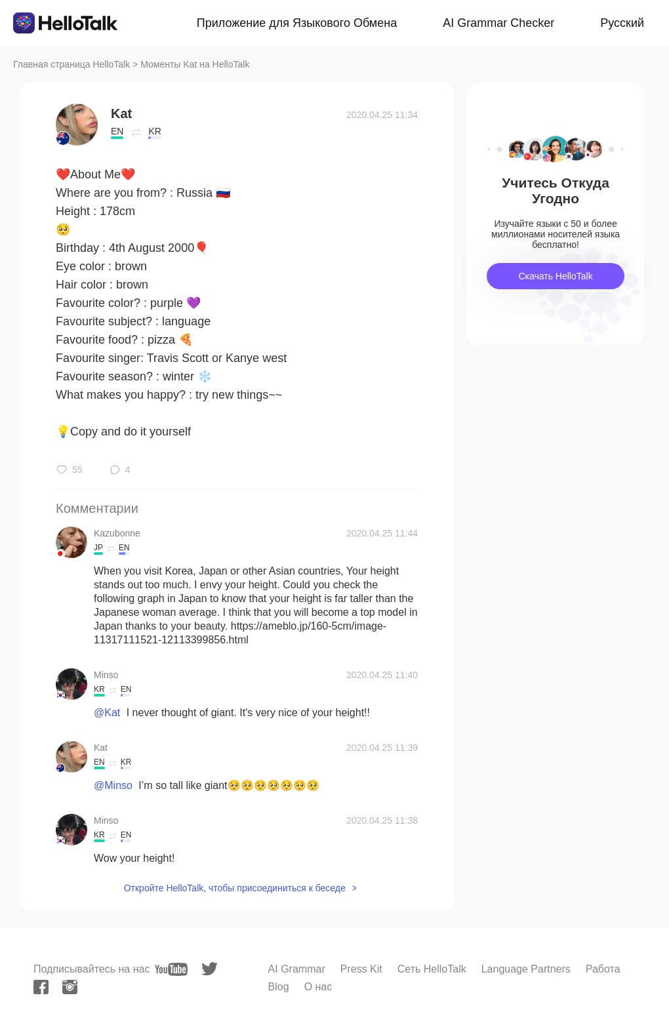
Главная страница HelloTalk (71, 64)
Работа (603, 969)
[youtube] (171, 969)
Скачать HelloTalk (555, 276)
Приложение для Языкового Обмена (297, 23)
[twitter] (209, 969)
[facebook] (41, 987)
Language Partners (526, 969)
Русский (622, 23)
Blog (278, 986)
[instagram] (69, 987)
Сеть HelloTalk (431, 969)
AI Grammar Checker (498, 23)
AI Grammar (296, 969)
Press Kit (361, 969)
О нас (318, 986)
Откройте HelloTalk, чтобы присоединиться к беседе (235, 888)
